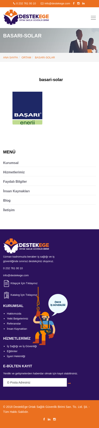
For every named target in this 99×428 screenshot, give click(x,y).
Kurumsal (11, 163)
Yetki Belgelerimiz (17, 318)
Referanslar (14, 323)
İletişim (9, 210)
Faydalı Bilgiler (15, 181)
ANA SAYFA (10, 57)
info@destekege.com (56, 3)
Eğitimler (12, 351)
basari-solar (45, 57)
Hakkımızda (14, 313)
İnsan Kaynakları (16, 191)
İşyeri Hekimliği (16, 356)
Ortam (26, 57)
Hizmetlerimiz (14, 172)
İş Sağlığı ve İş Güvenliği (22, 346)
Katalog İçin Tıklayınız (20, 294)
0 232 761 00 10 (25, 3)
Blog (7, 200)
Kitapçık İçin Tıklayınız (20, 283)
